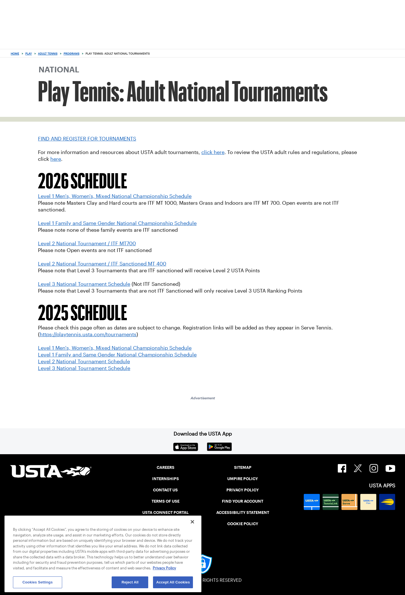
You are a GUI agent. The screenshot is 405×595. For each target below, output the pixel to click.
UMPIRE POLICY (242, 478)
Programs (71, 53)
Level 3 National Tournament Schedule (84, 368)
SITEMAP (242, 467)
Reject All (130, 582)
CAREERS (165, 467)
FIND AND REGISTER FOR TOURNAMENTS (87, 139)
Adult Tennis (47, 53)
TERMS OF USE (165, 501)
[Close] (192, 522)
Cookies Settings (37, 582)
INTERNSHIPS (165, 478)
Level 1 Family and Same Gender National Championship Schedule (117, 355)
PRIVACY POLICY (242, 490)
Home (15, 53)
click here (212, 152)
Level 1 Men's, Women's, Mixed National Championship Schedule (115, 348)
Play (28, 53)
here (55, 159)
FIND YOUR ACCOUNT (242, 501)
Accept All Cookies (173, 582)
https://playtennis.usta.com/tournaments (88, 334)
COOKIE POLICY (242, 523)
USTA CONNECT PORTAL (165, 512)
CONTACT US (165, 490)
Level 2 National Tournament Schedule (84, 361)
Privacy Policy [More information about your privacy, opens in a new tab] (164, 568)
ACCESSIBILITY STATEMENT (242, 512)
